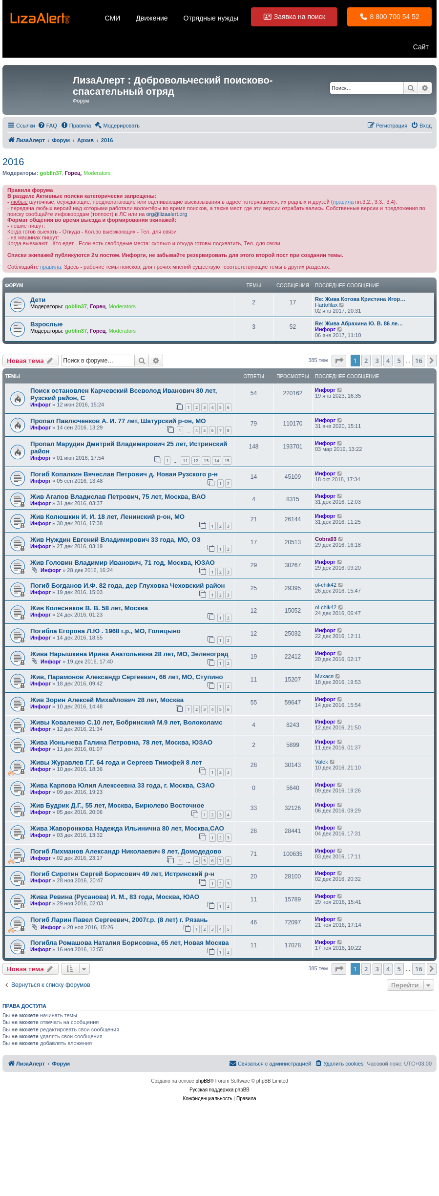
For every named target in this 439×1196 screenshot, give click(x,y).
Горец (73, 173)
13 (206, 460)
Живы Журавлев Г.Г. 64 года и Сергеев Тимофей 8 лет (116, 762)
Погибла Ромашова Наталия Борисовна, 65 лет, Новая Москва (129, 942)
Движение (151, 18)
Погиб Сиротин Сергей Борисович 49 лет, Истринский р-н (122, 873)
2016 (13, 161)
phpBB (203, 1081)
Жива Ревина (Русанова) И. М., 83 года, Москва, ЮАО (114, 896)
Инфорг (325, 329)
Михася (324, 676)
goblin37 (51, 173)
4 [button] (388, 360)
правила (343, 202)
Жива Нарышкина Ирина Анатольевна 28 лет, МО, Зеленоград (129, 654)
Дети (37, 299)
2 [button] (366, 360)
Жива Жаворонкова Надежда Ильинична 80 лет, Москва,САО (127, 828)
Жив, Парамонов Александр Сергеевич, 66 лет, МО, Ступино (126, 677)
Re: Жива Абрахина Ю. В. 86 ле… (359, 323)
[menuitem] (47, 125)
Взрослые (46, 324)
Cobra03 (325, 539)
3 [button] (377, 360)
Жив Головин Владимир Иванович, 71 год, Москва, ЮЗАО (122, 562)
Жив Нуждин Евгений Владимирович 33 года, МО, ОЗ (115, 539)
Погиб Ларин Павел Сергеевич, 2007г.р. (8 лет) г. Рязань (119, 919)
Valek (321, 762)
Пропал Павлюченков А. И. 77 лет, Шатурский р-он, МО (118, 421)
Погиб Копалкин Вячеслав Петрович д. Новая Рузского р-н (124, 474)
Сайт (421, 47)
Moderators (97, 173)
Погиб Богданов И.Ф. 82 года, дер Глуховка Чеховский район (127, 585)
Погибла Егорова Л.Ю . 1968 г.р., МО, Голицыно (105, 631)
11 (185, 460)
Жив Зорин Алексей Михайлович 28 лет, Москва (107, 700)
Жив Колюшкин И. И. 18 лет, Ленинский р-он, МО (107, 516)
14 (216, 460)
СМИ (113, 18)
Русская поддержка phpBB (219, 1089)
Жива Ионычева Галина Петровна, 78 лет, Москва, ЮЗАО (121, 742)
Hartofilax (326, 305)
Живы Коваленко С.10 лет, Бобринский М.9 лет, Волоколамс (126, 722)
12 (195, 460)
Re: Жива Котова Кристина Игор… (360, 299)
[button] (339, 360)
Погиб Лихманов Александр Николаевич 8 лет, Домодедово (125, 851)
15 (227, 460)
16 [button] (418, 360)
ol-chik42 (325, 585)
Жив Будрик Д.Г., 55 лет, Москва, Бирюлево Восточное (117, 805)
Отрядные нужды (211, 18)
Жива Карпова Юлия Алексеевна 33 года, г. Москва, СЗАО (122, 785)
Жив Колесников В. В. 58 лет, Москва (89, 608)
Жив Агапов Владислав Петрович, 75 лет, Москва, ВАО (118, 496)
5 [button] (399, 360)
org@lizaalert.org (166, 214)
